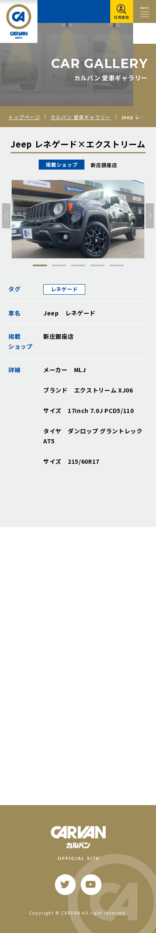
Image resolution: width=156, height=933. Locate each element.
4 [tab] (97, 265)
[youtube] (91, 884)
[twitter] (65, 884)
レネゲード (64, 289)
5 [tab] (116, 265)
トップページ (24, 116)
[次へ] (150, 215)
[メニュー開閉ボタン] (144, 11)
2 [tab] (59, 265)
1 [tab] (40, 265)
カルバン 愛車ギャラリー (80, 116)
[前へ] (6, 215)
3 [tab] (78, 265)
